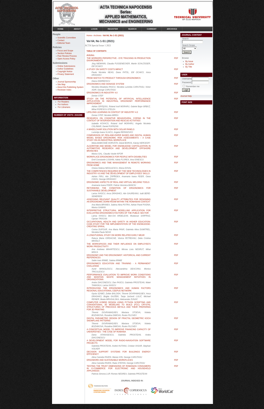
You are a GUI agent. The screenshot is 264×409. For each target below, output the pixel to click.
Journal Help (186, 96)
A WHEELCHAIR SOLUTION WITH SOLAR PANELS (110, 129)
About (77, 29)
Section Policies (64, 53)
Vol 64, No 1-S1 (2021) (113, 35)
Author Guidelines (65, 69)
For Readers (63, 102)
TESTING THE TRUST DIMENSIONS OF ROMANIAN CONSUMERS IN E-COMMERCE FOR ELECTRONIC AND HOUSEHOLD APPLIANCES (119, 368)
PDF (176, 58)
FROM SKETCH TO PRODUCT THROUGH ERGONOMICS (114, 78)
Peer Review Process (67, 56)
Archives (172, 29)
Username (186, 79)
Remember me (192, 86)
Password (186, 82)
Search (132, 29)
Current (152, 29)
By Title (188, 67)
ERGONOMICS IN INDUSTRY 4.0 (102, 93)
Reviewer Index (64, 90)
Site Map (61, 84)
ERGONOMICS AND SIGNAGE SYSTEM (105, 84)
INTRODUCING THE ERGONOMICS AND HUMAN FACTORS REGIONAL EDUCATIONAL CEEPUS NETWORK (119, 289)
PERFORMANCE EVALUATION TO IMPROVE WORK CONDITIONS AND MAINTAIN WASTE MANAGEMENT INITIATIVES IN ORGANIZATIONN (119, 277)
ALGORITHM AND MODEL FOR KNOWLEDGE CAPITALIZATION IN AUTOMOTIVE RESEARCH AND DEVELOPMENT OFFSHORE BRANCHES (119, 148)
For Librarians (64, 107)
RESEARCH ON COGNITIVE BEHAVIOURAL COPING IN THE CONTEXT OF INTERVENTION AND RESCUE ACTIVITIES (119, 119)
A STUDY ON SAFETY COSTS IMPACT (105, 69)
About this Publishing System (70, 87)
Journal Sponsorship (66, 82)
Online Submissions (66, 66)
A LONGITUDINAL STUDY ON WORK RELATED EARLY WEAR (115, 235)
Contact (60, 40)
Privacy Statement (65, 74)
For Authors (63, 104)
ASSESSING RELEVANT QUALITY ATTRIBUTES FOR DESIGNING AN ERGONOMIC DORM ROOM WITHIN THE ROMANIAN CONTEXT (119, 200)
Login (94, 29)
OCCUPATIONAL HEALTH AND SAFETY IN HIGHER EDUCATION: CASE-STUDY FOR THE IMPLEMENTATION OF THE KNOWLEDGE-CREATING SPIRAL (119, 224)
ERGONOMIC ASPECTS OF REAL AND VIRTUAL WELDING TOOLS (118, 182)
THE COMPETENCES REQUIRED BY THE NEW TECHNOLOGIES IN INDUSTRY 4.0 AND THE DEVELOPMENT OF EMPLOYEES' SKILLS (119, 172)
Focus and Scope (65, 50)
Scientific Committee (66, 38)
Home (60, 29)
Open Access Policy (66, 59)
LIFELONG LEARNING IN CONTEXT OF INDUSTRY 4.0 (112, 112)
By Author (189, 64)
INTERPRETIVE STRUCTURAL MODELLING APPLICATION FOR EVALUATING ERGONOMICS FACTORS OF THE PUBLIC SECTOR (119, 211)
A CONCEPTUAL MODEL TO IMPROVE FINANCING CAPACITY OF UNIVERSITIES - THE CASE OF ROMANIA (119, 330)
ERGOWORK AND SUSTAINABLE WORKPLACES (110, 360)
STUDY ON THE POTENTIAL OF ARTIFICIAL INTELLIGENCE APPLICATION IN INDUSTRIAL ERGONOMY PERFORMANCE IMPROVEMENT (119, 101)
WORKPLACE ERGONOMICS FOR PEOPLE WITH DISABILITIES (117, 157)
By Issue (189, 61)
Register (113, 29)
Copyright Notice (64, 71)
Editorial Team (63, 43)
